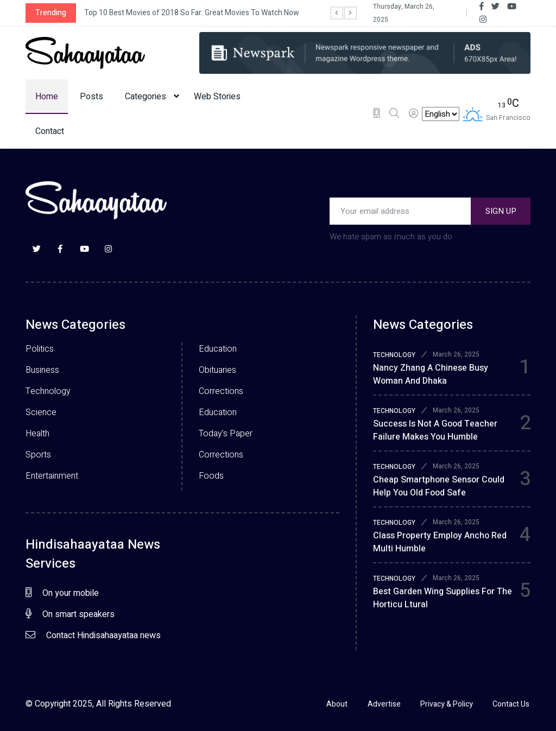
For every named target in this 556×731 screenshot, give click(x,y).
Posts (91, 96)
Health (37, 433)
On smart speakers (70, 614)
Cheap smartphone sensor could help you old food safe (438, 486)
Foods (211, 475)
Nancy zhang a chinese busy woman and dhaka (430, 374)
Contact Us (512, 704)
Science (41, 412)
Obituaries (217, 370)
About (333, 704)
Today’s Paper (225, 433)
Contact (49, 131)
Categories (152, 96)
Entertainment (52, 475)
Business (42, 370)
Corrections (221, 391)
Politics (40, 348)
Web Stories (217, 96)
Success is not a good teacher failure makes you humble (435, 430)
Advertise (382, 704)
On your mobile (62, 593)
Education (218, 348)
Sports (38, 454)
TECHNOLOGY (394, 355)
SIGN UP (500, 211)
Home (46, 96)
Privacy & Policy (446, 704)
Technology (48, 391)
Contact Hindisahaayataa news (93, 635)
